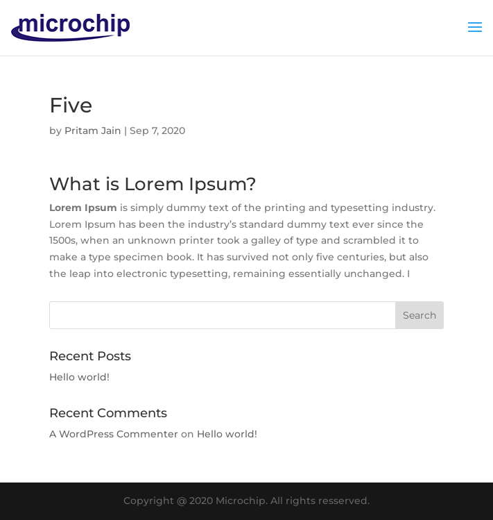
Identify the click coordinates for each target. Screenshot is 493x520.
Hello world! (79, 377)
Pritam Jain (92, 130)
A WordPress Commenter (113, 434)
